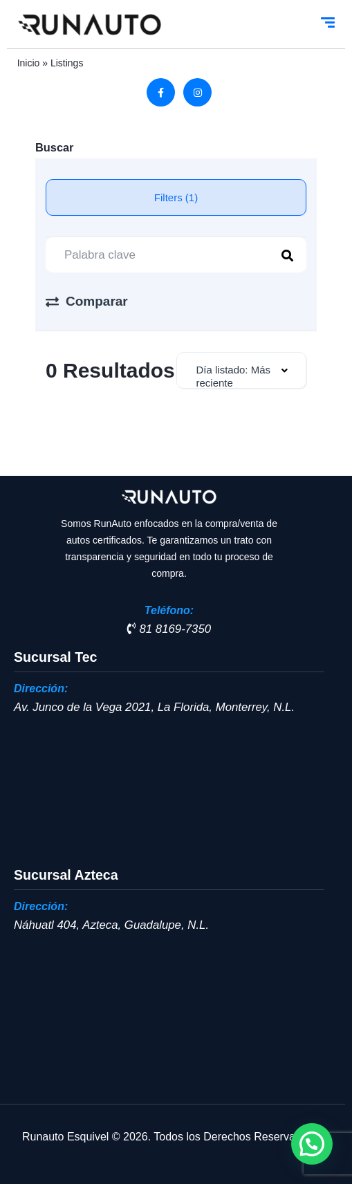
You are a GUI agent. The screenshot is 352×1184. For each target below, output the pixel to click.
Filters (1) (176, 197)
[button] (312, 1144)
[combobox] (241, 370)
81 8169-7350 (169, 629)
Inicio (28, 62)
